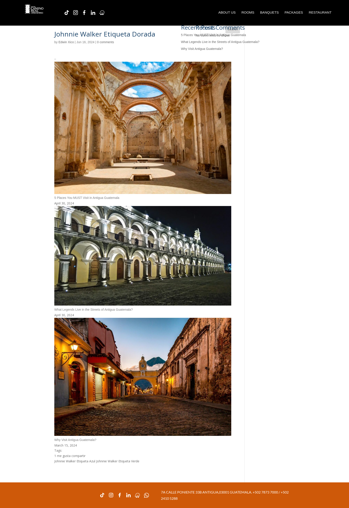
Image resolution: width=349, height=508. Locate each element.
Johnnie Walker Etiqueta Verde (117, 461)
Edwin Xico (66, 42)
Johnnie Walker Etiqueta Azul (74, 461)
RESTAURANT (320, 12)
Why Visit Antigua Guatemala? (202, 49)
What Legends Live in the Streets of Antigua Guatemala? (220, 42)
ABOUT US (227, 12)
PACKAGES (293, 12)
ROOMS (247, 12)
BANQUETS (269, 12)
